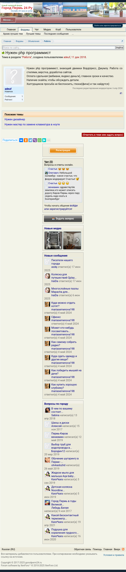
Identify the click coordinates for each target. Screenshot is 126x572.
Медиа (47, 29)
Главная (11, 29)
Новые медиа (52, 228)
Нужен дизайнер (15, 119)
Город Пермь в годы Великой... (63, 503)
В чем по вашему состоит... (61, 410)
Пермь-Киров (59, 433)
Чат (37, 29)
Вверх (117, 549)
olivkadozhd (58, 465)
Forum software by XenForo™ (29, 565)
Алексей (56, 426)
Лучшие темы (33, 33)
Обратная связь (82, 549)
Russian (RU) (8, 549)
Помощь (97, 549)
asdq (54, 266)
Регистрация (63, 150)
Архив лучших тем (13, 33)
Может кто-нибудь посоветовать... (62, 329)
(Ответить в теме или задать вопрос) (103, 134)
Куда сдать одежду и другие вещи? (64, 358)
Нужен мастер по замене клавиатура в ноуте (32, 124)
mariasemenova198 (62, 309)
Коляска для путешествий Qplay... (63, 276)
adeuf (66, 57)
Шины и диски (60, 422)
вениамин (57, 437)
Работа (26, 57)
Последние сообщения (56, 33)
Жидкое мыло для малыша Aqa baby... (63, 474)
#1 (121, 93)
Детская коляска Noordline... (61, 488)
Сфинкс (56, 317)
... (73, 33)
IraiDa (54, 281)
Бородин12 (58, 451)
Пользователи (73, 29)
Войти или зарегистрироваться (107, 25)
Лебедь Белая (60, 507)
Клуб (58, 29)
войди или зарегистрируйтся (61, 207)
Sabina (55, 415)
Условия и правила (113, 555)
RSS (123, 549)
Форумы (25, 29)
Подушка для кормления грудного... (65, 531)
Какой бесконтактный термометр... (65, 517)
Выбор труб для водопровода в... (61, 446)
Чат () (48, 161)
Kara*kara (57, 479)
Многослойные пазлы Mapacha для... (65, 290)
